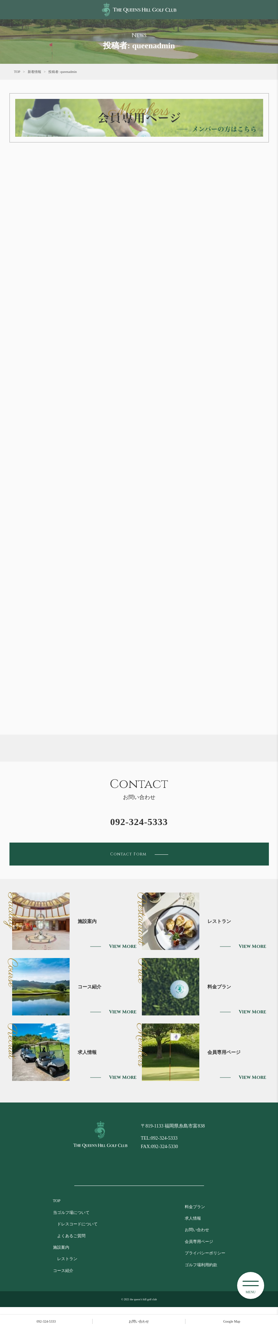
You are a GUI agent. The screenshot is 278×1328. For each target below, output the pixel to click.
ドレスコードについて (75, 1224)
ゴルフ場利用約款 (201, 1265)
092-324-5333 (139, 822)
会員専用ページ (199, 1241)
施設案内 (61, 1247)
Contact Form (139, 854)
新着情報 (34, 72)
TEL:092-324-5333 (159, 1138)
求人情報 (193, 1218)
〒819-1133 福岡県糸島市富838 (173, 1125)
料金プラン (195, 1206)
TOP (17, 72)
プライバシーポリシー (205, 1253)
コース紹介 (63, 1270)
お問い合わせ (197, 1229)
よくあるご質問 (69, 1235)
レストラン (65, 1258)
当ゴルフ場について (71, 1212)
